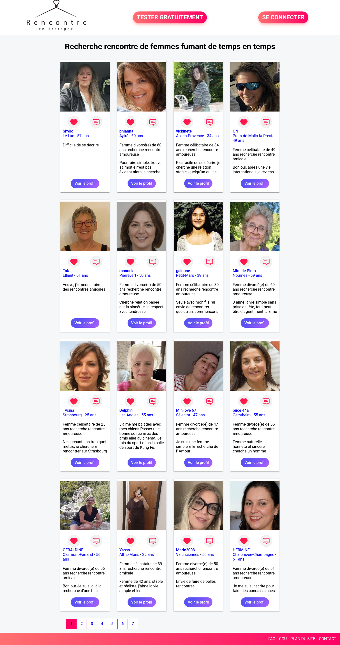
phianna (126, 131)
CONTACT (327, 638)
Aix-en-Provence (190, 135)
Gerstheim (242, 415)
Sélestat (183, 415)
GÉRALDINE (73, 550)
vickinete (184, 131)
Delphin (126, 410)
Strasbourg (72, 415)
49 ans (238, 140)
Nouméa (240, 275)
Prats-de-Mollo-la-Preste (253, 135)
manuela (127, 270)
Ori (235, 131)
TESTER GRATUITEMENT (170, 17)
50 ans (145, 275)
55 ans (147, 415)
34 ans (213, 135)
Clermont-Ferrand (78, 554)
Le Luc (68, 135)
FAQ (271, 638)
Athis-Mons (129, 554)
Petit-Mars (185, 275)
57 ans (83, 135)
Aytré (124, 135)
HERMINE (241, 550)
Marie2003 (185, 550)
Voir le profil (84, 183)
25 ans (91, 415)
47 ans (199, 415)
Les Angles (129, 415)
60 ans (137, 135)
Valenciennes (187, 554)
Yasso (125, 550)
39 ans (203, 275)
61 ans (82, 275)
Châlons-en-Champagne (253, 554)
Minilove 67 (186, 410)
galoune (183, 270)
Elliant (68, 275)
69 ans (256, 275)
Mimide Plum (244, 270)
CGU (283, 638)
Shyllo (68, 131)
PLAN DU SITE (302, 638)
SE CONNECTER (283, 17)
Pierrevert (128, 275)
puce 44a (241, 410)
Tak (66, 270)
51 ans (238, 559)
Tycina (68, 410)
